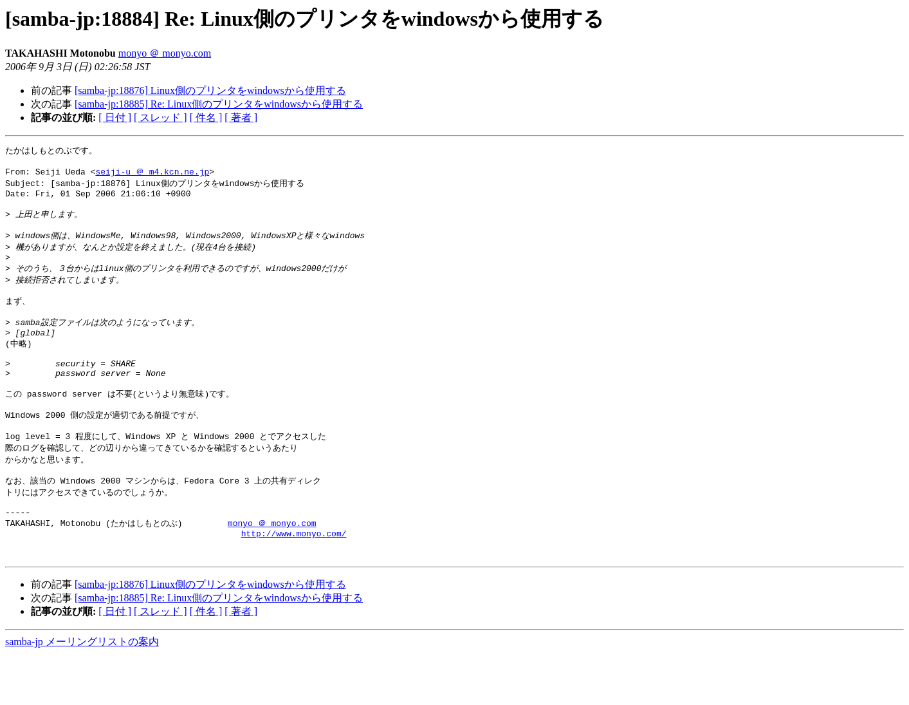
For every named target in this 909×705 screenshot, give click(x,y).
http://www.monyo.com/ (294, 580)
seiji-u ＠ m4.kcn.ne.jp (152, 174)
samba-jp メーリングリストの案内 (82, 692)
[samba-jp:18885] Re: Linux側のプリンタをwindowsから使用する (219, 104)
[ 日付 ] (114, 117)
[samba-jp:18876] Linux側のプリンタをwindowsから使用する (210, 90)
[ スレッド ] (160, 117)
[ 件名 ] (206, 117)
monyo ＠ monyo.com (164, 53)
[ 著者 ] (241, 117)
